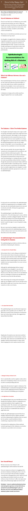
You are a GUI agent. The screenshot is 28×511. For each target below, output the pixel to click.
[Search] (26, 2)
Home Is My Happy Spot (14, 2)
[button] (26, 12)
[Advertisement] (13, 111)
